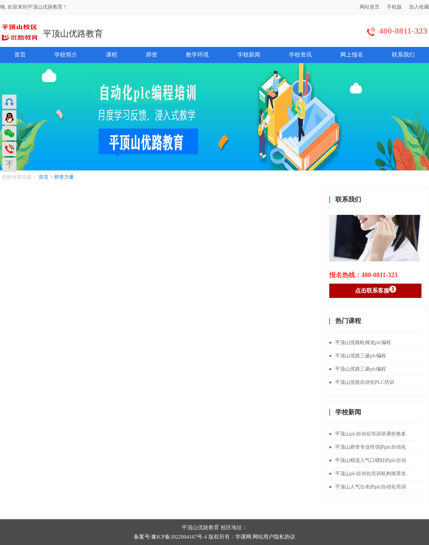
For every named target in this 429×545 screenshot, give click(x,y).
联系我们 (403, 55)
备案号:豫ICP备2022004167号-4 (170, 537)
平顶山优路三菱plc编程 (357, 355)
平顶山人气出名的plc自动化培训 (367, 486)
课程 (111, 55)
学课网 (243, 537)
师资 (151, 55)
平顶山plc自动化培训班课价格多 (367, 434)
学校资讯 (300, 55)
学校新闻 (248, 55)
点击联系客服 (375, 290)
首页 (20, 55)
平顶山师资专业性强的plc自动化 (367, 447)
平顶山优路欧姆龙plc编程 (360, 342)
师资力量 (64, 177)
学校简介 (65, 55)
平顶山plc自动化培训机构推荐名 (367, 473)
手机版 (394, 7)
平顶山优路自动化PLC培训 (361, 382)
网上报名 (351, 55)
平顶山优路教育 (73, 33)
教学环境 (197, 55)
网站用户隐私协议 (273, 537)
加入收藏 (419, 7)
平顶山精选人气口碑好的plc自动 (367, 460)
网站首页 (370, 7)
